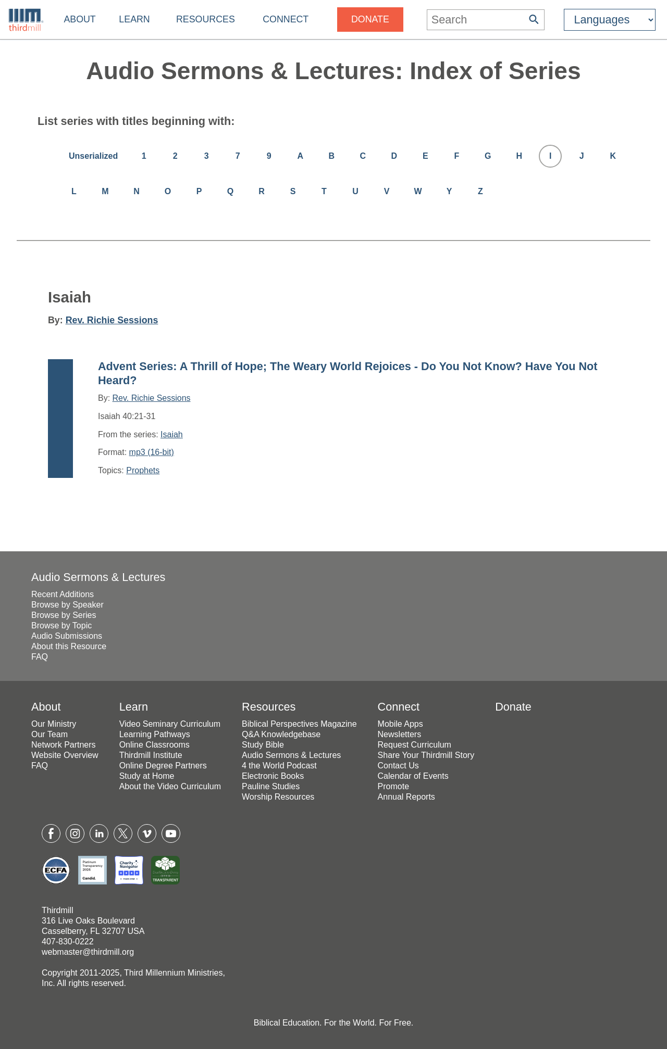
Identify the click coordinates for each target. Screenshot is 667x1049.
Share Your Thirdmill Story (426, 755)
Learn (134, 19)
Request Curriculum (414, 744)
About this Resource (68, 646)
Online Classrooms (154, 744)
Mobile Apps (400, 723)
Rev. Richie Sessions (112, 320)
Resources (205, 19)
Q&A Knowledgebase (281, 734)
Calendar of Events (413, 776)
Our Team (49, 734)
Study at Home (147, 776)
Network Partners (63, 744)
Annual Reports (406, 796)
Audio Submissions (66, 635)
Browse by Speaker (67, 604)
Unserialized (93, 155)
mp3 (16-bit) (151, 452)
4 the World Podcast (279, 765)
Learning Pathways (154, 734)
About (79, 19)
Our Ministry (53, 723)
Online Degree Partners (163, 765)
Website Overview (64, 755)
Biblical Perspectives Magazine (299, 723)
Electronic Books (273, 776)
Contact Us (398, 765)
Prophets (142, 470)
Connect (285, 19)
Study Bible (263, 744)
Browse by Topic (61, 625)
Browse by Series (63, 615)
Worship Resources (278, 796)
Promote (393, 786)
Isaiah (171, 434)
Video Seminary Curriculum (169, 723)
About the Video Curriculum (170, 786)
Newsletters (400, 734)
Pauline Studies (271, 786)
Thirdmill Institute (150, 755)
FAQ (39, 656)
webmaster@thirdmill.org (88, 951)
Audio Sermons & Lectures (98, 577)
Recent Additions (62, 594)
